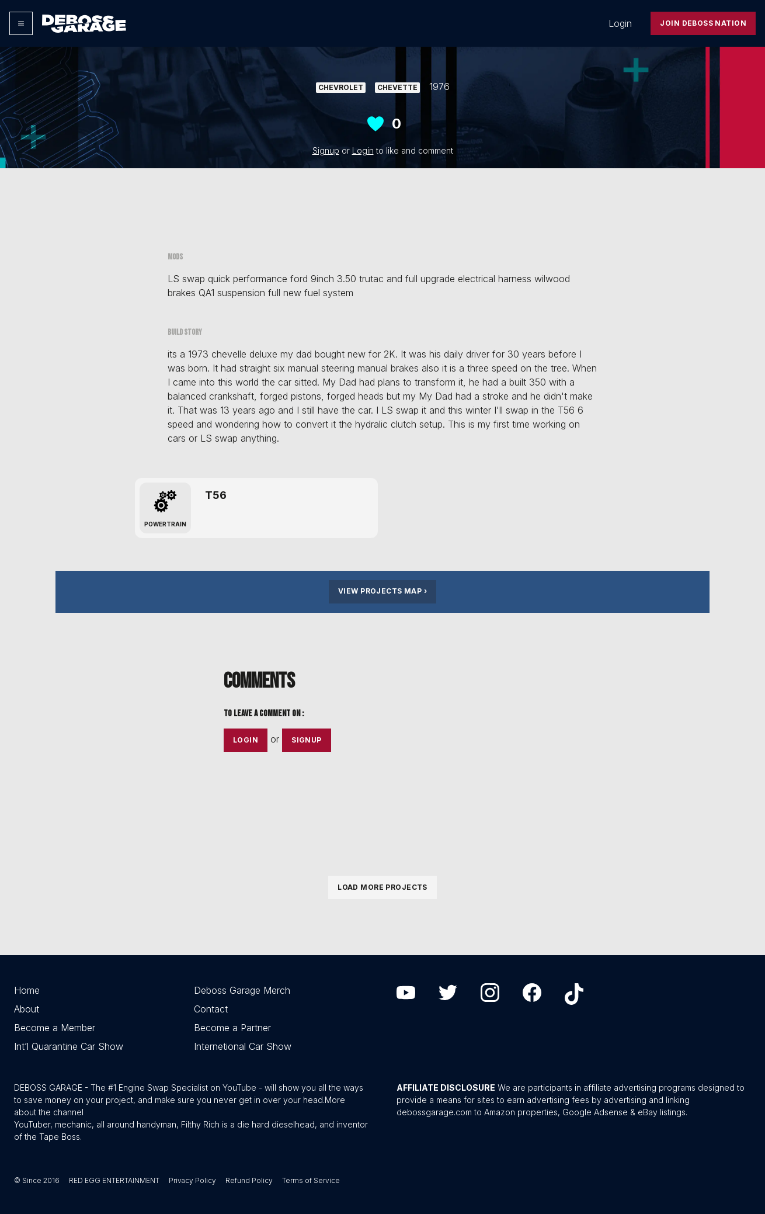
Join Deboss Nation (703, 23)
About (26, 1009)
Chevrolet (340, 87)
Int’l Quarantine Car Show (68, 1046)
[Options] (21, 23)
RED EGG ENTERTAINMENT (114, 1180)
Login (620, 23)
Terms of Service (311, 1180)
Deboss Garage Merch (242, 990)
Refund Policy (249, 1180)
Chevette (397, 87)
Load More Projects (382, 887)
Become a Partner (232, 1027)
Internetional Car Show (242, 1046)
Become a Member (54, 1027)
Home (27, 990)
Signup (325, 150)
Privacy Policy (192, 1180)
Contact (211, 1009)
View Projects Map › (382, 591)
